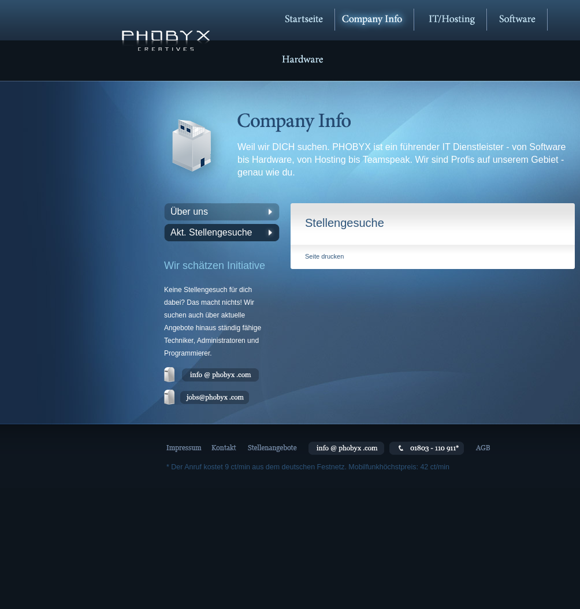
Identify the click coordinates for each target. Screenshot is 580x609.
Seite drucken (324, 256)
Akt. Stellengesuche (211, 232)
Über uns (189, 211)
